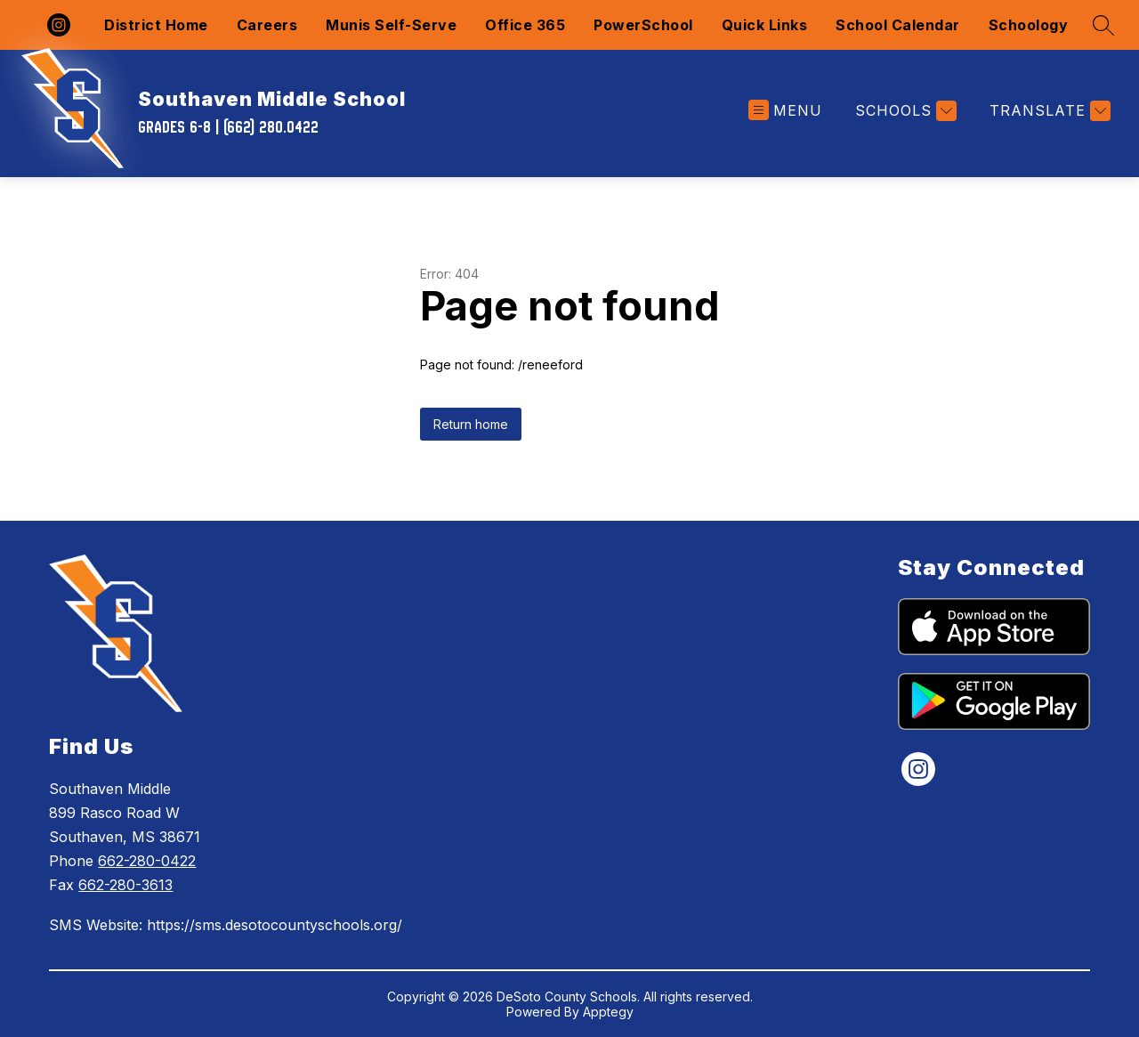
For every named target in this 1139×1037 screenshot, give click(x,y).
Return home (470, 424)
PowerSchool (643, 25)
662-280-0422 (147, 861)
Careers (267, 25)
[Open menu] (785, 111)
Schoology (1029, 25)
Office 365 (525, 25)
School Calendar (898, 25)
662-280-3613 (125, 885)
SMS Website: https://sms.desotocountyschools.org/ (225, 925)
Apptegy (608, 1011)
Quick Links (765, 25)
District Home (156, 25)
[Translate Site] (1048, 111)
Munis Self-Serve (391, 25)
